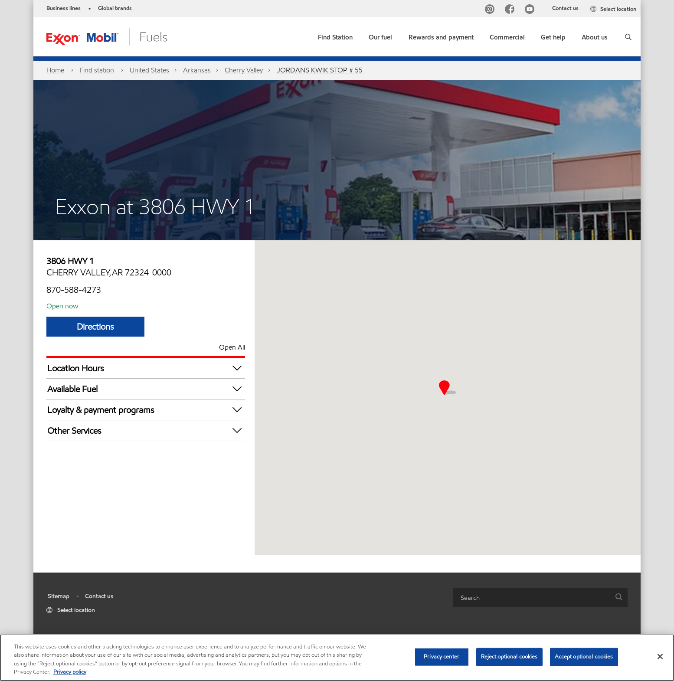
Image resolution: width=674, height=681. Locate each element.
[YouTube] (531, 10)
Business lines (63, 8)
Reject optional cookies (509, 657)
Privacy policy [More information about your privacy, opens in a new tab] (69, 672)
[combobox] (540, 597)
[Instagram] (491, 10)
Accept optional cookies (584, 657)
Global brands (115, 8)
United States (149, 70)
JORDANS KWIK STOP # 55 (320, 70)
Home (55, 70)
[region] (337, 657)
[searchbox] (531, 597)
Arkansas (197, 70)
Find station (97, 70)
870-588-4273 (73, 289)
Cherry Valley (244, 70)
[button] (628, 36)
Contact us (565, 8)
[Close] (660, 656)
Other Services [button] (146, 430)
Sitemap (58, 596)
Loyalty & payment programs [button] (146, 409)
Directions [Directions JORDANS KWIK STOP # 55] (95, 326)
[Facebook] (511, 10)
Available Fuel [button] (146, 388)
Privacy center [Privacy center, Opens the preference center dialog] (441, 657)
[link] (335, 35)
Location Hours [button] (146, 368)
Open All (232, 347)
